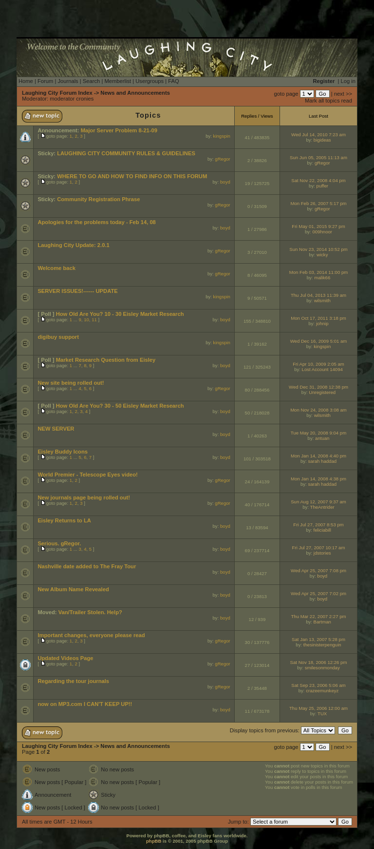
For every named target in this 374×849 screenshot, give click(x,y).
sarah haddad (322, 461)
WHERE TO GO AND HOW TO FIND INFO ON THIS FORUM (132, 176)
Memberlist (117, 81)
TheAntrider (322, 507)
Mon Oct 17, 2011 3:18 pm (318, 318)
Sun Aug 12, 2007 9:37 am (318, 501)
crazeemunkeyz (322, 690)
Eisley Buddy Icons (62, 452)
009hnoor (322, 231)
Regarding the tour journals (73, 681)
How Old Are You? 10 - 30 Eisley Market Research (120, 314)
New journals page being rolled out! (83, 497)
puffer (322, 185)
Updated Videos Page (65, 658)
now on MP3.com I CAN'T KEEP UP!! (84, 704)
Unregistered (322, 392)
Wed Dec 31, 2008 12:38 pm (318, 387)
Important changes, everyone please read (91, 635)
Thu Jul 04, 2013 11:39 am (318, 295)
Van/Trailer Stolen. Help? (90, 612)
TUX (322, 713)
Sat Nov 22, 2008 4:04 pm (318, 180)
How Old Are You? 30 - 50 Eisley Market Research (120, 406)
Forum (45, 81)
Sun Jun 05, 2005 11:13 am (318, 157)
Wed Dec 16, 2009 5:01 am (318, 341)
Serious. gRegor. (59, 543)
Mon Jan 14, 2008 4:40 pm (318, 455)
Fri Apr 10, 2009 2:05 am (318, 364)
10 (86, 319)
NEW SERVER (55, 429)
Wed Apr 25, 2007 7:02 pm (318, 593)
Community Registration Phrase (98, 199)
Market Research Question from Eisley (106, 360)
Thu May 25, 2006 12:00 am (318, 708)
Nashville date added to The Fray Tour (86, 566)
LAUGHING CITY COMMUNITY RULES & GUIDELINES (126, 153)
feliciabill (322, 530)
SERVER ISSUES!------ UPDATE (77, 291)
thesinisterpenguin (322, 644)
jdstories (322, 553)
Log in (348, 81)
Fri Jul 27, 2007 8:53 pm (318, 524)
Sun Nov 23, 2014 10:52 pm (318, 249)
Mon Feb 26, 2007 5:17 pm (318, 203)
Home (26, 81)
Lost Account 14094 (322, 369)
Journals (67, 81)
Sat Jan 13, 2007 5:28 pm (318, 639)
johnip (322, 323)
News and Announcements (135, 93)
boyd (225, 182)
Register (324, 81)
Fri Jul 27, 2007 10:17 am (318, 547)
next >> (343, 94)
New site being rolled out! (70, 383)
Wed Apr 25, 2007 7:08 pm (318, 570)
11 (94, 319)
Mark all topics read (328, 101)
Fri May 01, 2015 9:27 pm (318, 226)
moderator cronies (72, 99)
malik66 (322, 277)
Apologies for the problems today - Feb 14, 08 (96, 222)
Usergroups (149, 81)
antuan (322, 438)
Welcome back (56, 268)
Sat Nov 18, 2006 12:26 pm (318, 662)
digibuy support (58, 337)
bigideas (322, 140)
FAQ (173, 81)
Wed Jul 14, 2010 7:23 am (318, 134)
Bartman (322, 621)
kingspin (221, 136)
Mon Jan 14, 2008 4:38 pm (318, 478)
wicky (322, 254)
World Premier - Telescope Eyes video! (87, 474)
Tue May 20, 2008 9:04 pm (318, 432)
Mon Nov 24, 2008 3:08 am (318, 410)
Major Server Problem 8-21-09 (119, 130)
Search (91, 81)
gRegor (222, 159)
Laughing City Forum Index (57, 93)
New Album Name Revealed (73, 589)
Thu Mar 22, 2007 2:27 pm (318, 616)
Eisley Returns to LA (64, 520)
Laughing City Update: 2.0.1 (73, 245)
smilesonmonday (322, 667)
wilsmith (322, 300)
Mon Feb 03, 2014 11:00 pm (318, 272)
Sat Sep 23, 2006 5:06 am (318, 685)
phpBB (153, 841)
